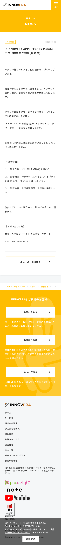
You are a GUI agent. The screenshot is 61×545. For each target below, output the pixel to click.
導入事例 (9, 434)
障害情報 (10, 42)
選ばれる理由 (11, 423)
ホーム (8, 412)
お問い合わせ (11, 460)
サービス (9, 418)
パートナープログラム (15, 455)
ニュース (9, 450)
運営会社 (9, 444)
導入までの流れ (12, 428)
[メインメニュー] (56, 5)
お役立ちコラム (12, 439)
